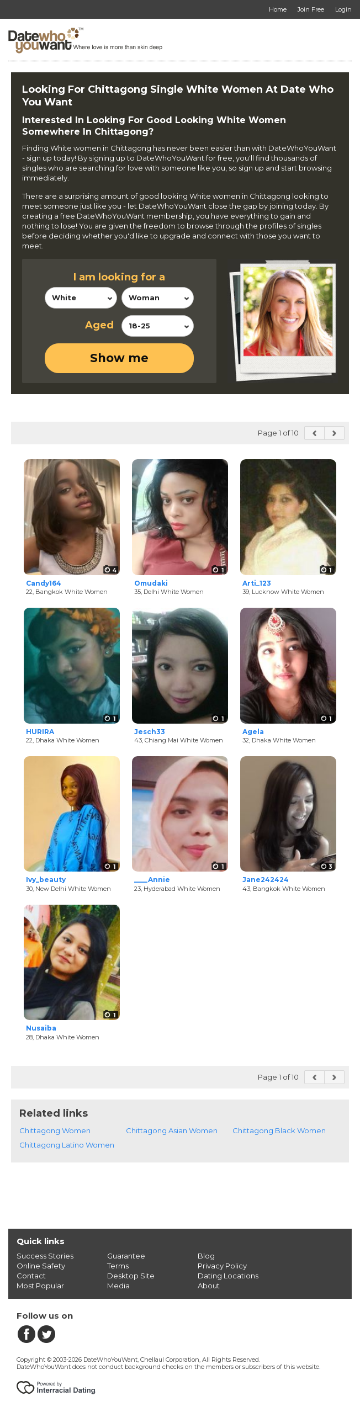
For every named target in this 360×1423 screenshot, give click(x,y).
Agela (253, 732)
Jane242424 (265, 879)
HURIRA (40, 732)
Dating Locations (228, 1275)
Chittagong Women (55, 1130)
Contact (31, 1275)
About (209, 1285)
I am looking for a (119, 277)
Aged (99, 325)
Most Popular (40, 1285)
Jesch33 (149, 732)
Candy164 (43, 583)
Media (118, 1285)
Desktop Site (131, 1275)
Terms (118, 1265)
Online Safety (41, 1265)
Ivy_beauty (46, 879)
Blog (206, 1255)
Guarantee (126, 1255)
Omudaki (151, 583)
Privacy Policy (222, 1265)
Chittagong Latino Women (66, 1144)
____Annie (152, 879)
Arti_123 (256, 583)
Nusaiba (41, 1028)
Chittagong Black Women (279, 1130)
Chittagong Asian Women (172, 1130)
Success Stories (45, 1255)
